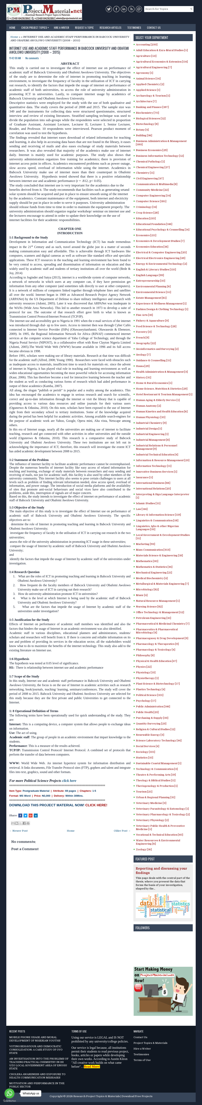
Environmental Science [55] (153, 292)
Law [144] (142, 509)
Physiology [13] (145, 672)
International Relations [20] (153, 488)
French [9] (142, 337)
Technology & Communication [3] (157, 769)
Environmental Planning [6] (153, 286)
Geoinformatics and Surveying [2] (157, 348)
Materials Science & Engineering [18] (159, 555)
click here (69, 781)
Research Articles (110, 27)
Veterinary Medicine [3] (151, 803)
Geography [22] (146, 343)
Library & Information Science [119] (158, 514)
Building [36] (144, 135)
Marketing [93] (145, 544)
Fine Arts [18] (144, 314)
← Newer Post (18, 830)
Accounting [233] (146, 44)
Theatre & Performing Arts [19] (156, 774)
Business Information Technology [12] (160, 155)
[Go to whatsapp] (9, 1093)
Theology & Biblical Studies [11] (155, 780)
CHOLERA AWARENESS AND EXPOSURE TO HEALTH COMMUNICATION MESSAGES (37, 1076)
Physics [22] (144, 666)
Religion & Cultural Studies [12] (155, 729)
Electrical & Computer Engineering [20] (161, 252)
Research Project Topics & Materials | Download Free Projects (112, 1096)
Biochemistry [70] (147, 112)
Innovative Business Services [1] (156, 471)
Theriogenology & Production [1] (157, 785)
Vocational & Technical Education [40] (159, 834)
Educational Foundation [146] (154, 224)
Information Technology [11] (153, 465)
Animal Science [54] (148, 78)
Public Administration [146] (153, 706)
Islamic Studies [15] (148, 503)
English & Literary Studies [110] (156, 269)
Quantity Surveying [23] (151, 723)
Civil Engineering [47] (150, 178)
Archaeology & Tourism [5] (153, 95)
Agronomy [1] (144, 72)
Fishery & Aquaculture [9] (152, 320)
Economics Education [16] (152, 246)
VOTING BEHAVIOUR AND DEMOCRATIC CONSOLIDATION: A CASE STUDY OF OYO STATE (36, 1049)
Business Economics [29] (151, 150)
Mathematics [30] (147, 561)
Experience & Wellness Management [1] (161, 303)
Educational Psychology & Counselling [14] (162, 229)
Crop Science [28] (147, 212)
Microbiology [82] (147, 589)
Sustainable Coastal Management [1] (158, 763)
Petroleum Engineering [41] (153, 618)
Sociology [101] (145, 751)
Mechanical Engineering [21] (154, 572)
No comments (32, 58)
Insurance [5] (144, 477)
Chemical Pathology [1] (150, 161)
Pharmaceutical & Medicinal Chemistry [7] (162, 623)
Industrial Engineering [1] (152, 434)
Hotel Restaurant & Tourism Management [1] (164, 394)
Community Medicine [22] (152, 189)
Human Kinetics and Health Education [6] (162, 411)
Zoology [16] (144, 849)
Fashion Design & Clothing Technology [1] (162, 309)
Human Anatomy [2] (148, 405)
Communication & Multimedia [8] (156, 184)
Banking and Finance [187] (152, 107)
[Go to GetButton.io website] (9, 1101)
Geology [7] (143, 354)
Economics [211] (146, 235)
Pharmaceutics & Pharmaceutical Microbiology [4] (157, 631)
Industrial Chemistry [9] (151, 422)
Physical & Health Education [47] (156, 661)
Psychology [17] (146, 700)
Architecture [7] (146, 101)
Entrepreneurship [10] (150, 280)
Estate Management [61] (151, 297)
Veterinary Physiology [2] (152, 820)
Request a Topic (84, 27)
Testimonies (134, 27)
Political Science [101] (149, 695)
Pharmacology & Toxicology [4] (155, 649)
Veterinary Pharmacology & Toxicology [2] (163, 814)
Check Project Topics (36, 26)
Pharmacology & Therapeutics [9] (157, 643)
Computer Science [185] (151, 201)
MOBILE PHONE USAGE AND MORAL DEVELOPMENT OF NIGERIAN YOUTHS (34, 1039)
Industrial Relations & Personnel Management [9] (156, 447)
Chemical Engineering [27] (153, 167)
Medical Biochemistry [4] (152, 578)
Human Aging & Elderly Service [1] (158, 400)
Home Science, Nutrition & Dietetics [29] (161, 388)
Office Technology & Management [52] (160, 612)
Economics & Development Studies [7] (160, 241)
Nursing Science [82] (149, 606)
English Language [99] (150, 275)
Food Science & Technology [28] (156, 326)
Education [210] (146, 218)
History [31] (143, 377)
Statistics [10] (144, 757)
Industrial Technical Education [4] (157, 454)
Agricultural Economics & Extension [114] (162, 61)
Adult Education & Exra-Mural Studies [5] (162, 50)
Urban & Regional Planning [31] (155, 797)
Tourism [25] (144, 791)
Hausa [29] (143, 366)
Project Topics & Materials (150, 1042)
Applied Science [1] (148, 89)
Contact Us (154, 27)
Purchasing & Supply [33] (152, 717)
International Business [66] (153, 482)
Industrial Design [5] (149, 428)
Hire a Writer (61, 27)
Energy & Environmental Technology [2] (161, 263)
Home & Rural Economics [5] (154, 383)
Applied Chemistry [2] (150, 84)
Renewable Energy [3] (150, 734)
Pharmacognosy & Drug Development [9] (162, 638)
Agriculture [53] (146, 55)
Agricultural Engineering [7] (154, 67)
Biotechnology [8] (147, 124)
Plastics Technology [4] (150, 689)
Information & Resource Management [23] (162, 460)
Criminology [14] (146, 207)
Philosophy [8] (145, 655)
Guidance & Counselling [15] (153, 360)
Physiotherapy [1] (147, 678)
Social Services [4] (147, 746)
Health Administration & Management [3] (162, 371)
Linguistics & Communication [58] (157, 520)
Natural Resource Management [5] (158, 600)
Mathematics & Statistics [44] (154, 566)
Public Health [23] (147, 712)
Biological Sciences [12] (151, 118)
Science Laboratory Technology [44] (158, 740)
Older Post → (122, 830)
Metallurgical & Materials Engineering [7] (162, 583)
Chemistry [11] (145, 172)
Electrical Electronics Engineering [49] (160, 258)
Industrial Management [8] (153, 439)
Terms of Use (142, 1060)
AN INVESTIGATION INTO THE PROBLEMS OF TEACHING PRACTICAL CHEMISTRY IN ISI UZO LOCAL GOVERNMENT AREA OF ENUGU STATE (38, 1063)
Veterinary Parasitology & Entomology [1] (162, 808)
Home (12, 27)
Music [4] (142, 595)
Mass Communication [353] (153, 549)
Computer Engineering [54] (153, 195)
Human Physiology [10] (150, 417)
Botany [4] (142, 129)
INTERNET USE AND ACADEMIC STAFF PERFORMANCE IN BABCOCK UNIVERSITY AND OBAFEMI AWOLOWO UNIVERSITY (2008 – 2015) (69, 50)
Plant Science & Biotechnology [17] (158, 683)
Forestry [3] (144, 331)
